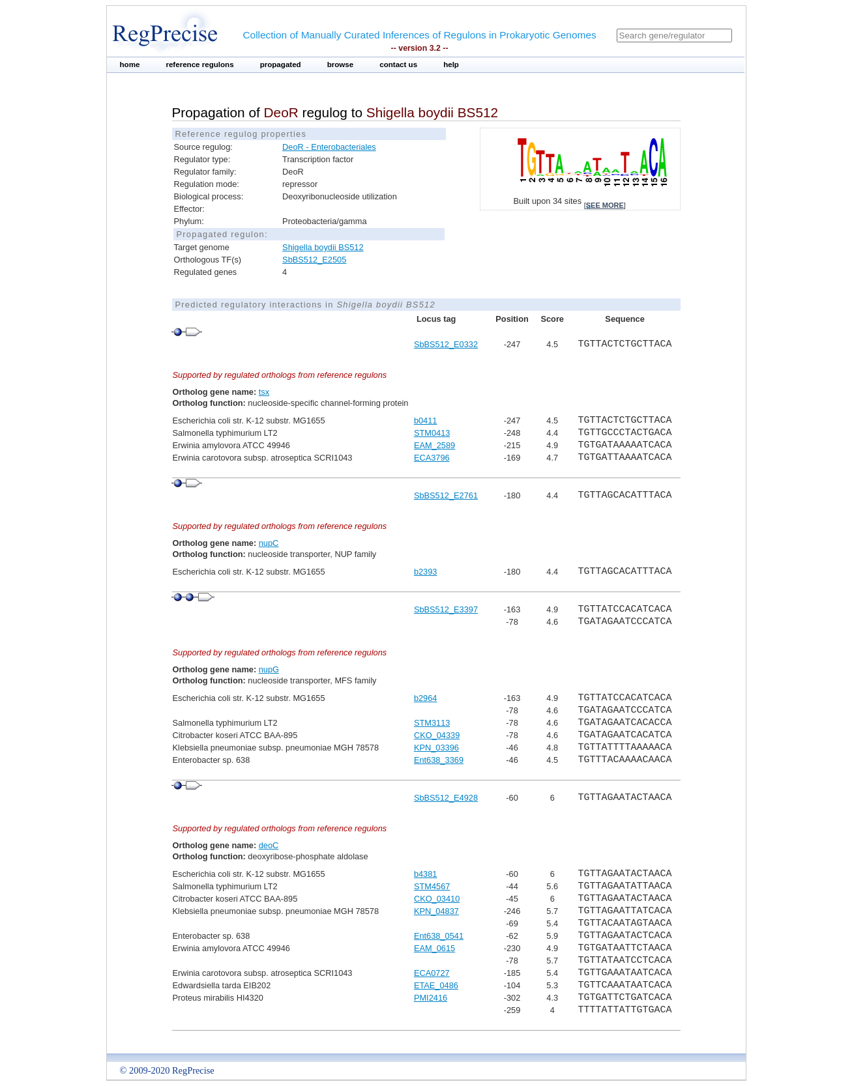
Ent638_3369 (438, 760)
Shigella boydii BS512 (323, 247)
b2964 (425, 698)
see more (605, 205)
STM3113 (432, 723)
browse (340, 64)
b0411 (425, 420)
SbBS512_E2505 (314, 259)
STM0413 (432, 433)
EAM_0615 (434, 948)
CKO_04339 (437, 735)
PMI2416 (430, 998)
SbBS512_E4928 (446, 798)
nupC (269, 543)
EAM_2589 (434, 445)
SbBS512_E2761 (446, 495)
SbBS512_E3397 (446, 609)
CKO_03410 (437, 899)
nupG (269, 669)
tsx (264, 392)
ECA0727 (432, 973)
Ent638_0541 (438, 936)
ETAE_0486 (436, 985)
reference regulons (199, 64)
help (451, 64)
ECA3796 (432, 458)
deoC (269, 845)
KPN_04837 (436, 911)
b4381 (425, 874)
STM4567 (432, 886)
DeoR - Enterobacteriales (329, 147)
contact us (398, 64)
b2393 (425, 572)
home (130, 64)
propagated (280, 64)
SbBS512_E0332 (446, 344)
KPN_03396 (436, 747)
